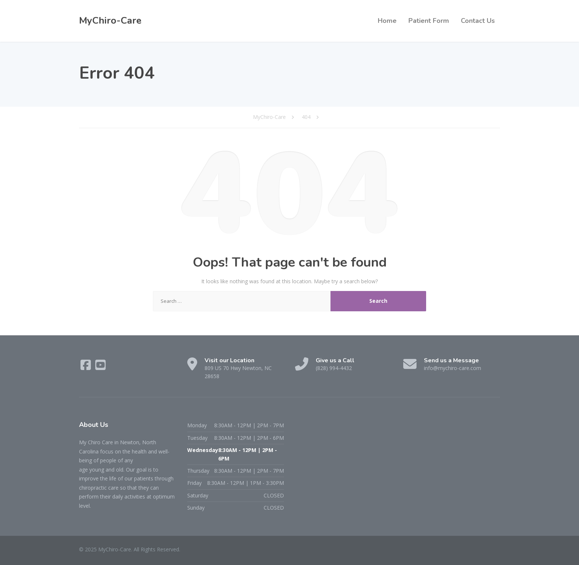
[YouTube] (100, 367)
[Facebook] (86, 367)
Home (387, 20)
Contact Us (478, 20)
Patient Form (428, 20)
